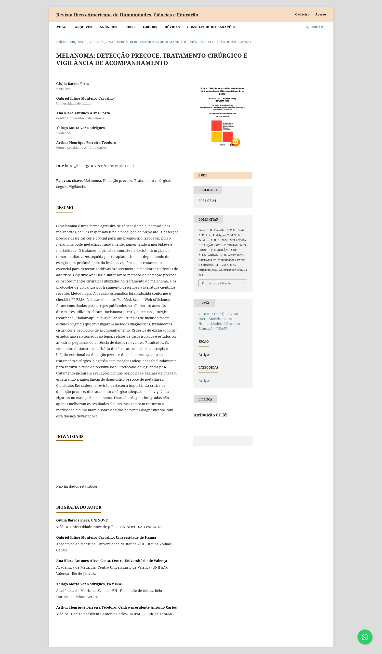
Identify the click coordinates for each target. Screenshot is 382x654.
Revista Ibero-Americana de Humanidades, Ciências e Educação (127, 15)
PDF (203, 175)
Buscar (314, 27)
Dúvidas (172, 27)
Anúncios (108, 27)
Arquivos (83, 27)
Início (61, 42)
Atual (61, 27)
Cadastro (302, 14)
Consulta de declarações (211, 27)
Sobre (130, 27)
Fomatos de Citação (216, 283)
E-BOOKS (150, 27)
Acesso (320, 14)
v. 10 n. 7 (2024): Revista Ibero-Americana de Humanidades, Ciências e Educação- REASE (163, 42)
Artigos (204, 380)
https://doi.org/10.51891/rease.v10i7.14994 (99, 165)
